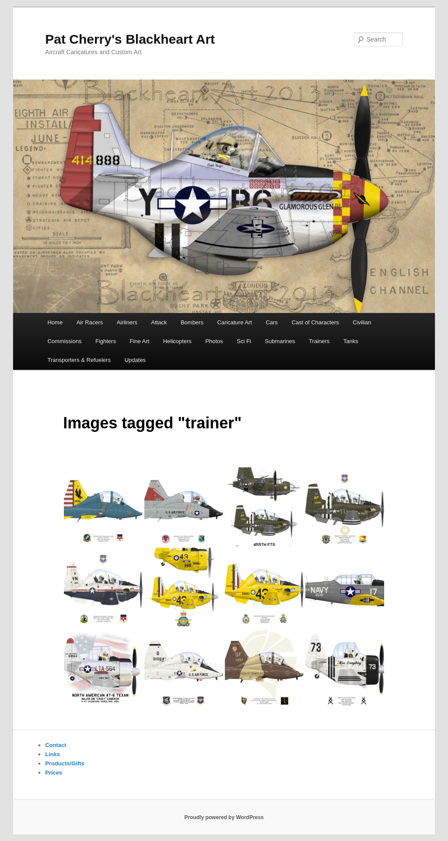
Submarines (280, 341)
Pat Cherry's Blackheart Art (130, 39)
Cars (271, 322)
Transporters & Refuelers (79, 360)
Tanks (350, 341)
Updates (135, 360)
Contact (55, 745)
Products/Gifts (64, 763)
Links (52, 754)
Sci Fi (244, 341)
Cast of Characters (315, 322)
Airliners (127, 322)
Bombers (192, 322)
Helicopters (177, 341)
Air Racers (90, 322)
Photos (214, 341)
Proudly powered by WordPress (223, 817)
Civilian (362, 322)
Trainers (319, 341)
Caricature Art (234, 322)
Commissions (64, 341)
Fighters (105, 341)
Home (55, 322)
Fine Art (139, 341)
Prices (53, 772)
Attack (159, 322)
